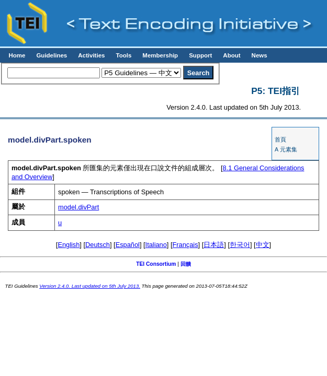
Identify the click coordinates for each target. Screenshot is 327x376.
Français (185, 245)
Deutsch (97, 245)
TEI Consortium (156, 264)
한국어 (240, 245)
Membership (160, 55)
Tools (123, 55)
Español (128, 245)
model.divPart (78, 207)
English (69, 245)
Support (200, 55)
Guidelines (51, 55)
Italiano (156, 245)
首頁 (280, 139)
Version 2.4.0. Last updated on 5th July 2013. (89, 286)
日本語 (214, 245)
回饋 (186, 264)
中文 (262, 245)
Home (16, 55)
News (259, 55)
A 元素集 (286, 149)
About (231, 55)
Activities (91, 55)
